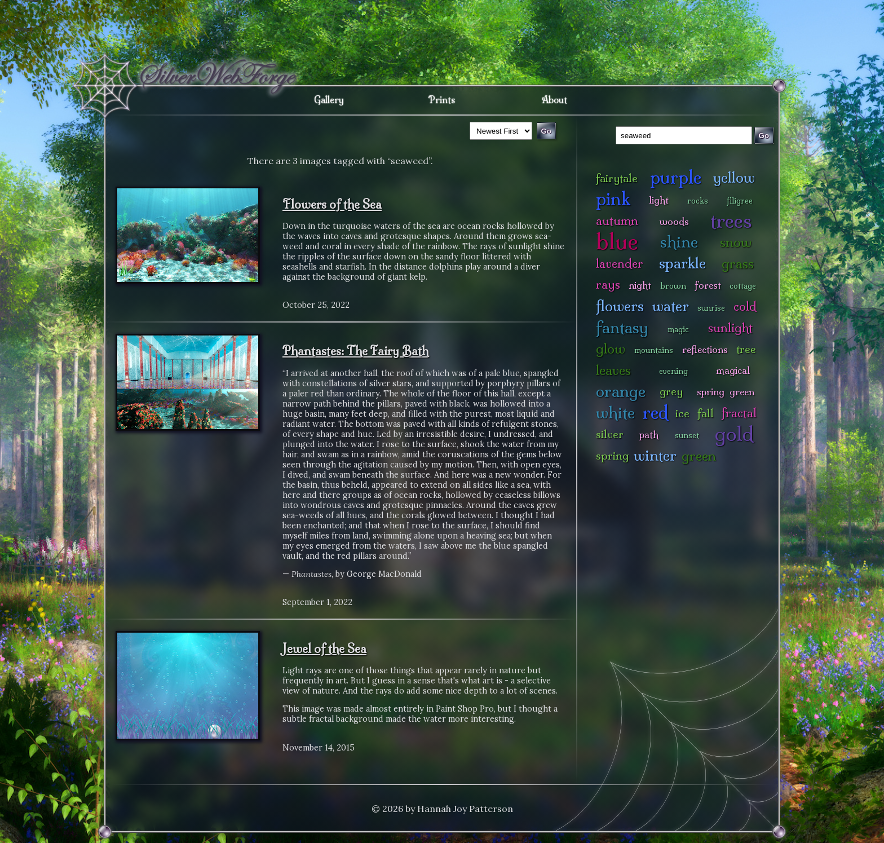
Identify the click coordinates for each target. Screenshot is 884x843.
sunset (687, 435)
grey (671, 391)
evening (673, 371)
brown (673, 286)
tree (746, 349)
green (699, 456)
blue (617, 241)
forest (708, 285)
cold (745, 306)
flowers (620, 306)
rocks (697, 201)
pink (613, 199)
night (640, 285)
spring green (725, 392)
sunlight (730, 328)
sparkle (682, 263)
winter (655, 455)
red (655, 412)
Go (764, 135)
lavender (619, 263)
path (648, 434)
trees (731, 221)
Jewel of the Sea (324, 648)
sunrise (711, 308)
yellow (734, 177)
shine (679, 241)
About (554, 99)
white (615, 412)
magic (678, 329)
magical (733, 370)
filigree (740, 201)
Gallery (329, 99)
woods (674, 221)
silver (610, 434)
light (659, 200)
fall (705, 413)
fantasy (622, 327)
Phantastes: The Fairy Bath (355, 350)
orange (621, 391)
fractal (739, 413)
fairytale (617, 178)
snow (736, 242)
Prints (441, 99)
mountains (653, 350)
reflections (705, 349)
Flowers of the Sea (332, 204)
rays (608, 284)
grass (738, 263)
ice (682, 413)
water (670, 306)
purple (675, 177)
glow (610, 349)
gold (734, 434)
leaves (613, 370)
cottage (743, 286)
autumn (617, 220)
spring (612, 455)
